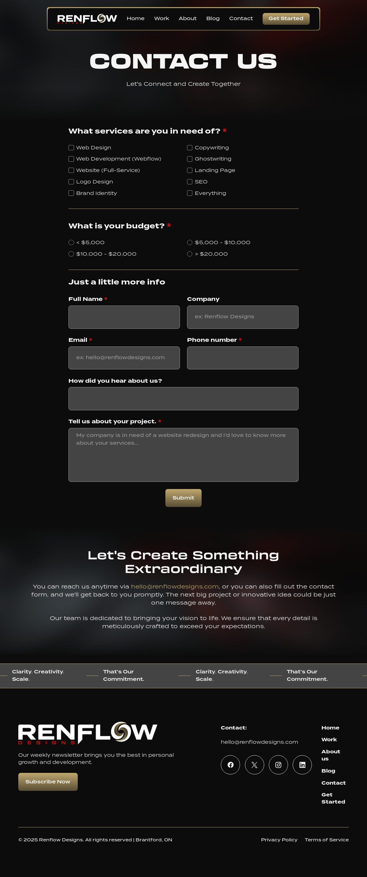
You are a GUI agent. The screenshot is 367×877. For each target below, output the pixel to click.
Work (329, 739)
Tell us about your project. (114, 421)
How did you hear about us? (115, 381)
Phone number (214, 340)
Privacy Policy (279, 840)
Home (330, 727)
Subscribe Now (47, 782)
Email (80, 340)
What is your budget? (119, 226)
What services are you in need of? (147, 131)
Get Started (286, 19)
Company (203, 299)
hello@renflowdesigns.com (175, 586)
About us (330, 755)
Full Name (87, 299)
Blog (328, 770)
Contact (333, 783)
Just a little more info (116, 282)
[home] (87, 19)
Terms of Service (327, 840)
